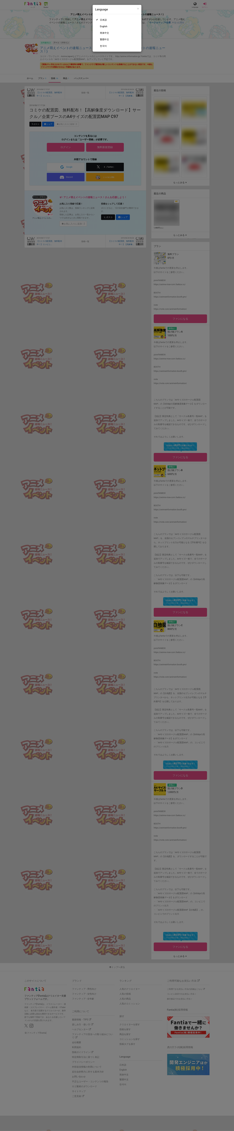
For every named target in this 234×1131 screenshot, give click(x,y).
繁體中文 (104, 39)
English (103, 26)
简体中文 (104, 33)
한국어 (103, 46)
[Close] (138, 8)
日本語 (103, 20)
